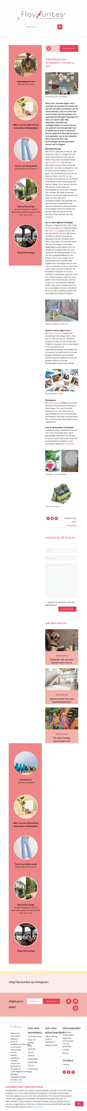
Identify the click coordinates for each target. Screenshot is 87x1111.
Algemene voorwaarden (68, 1033)
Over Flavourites (35, 1036)
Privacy (66, 1053)
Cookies (66, 1050)
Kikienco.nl (53, 231)
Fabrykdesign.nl (54, 403)
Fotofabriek (69, 444)
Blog (30, 1046)
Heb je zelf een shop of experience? (51, 1039)
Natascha (72, 525)
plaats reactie (67, 609)
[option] (26, 65)
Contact (66, 1064)
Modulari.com (54, 162)
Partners (31, 1056)
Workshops (32, 1062)
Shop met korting (32, 1041)
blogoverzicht (69, 48)
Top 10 (31, 1052)
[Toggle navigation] (18, 18)
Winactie (31, 1049)
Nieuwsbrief (33, 1059)
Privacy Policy (37, 1107)
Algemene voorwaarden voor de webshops (68, 1042)
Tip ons (31, 1066)
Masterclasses (51, 1045)
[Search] (41, 26)
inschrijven (51, 1001)
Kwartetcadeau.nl (55, 333)
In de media (33, 1069)
